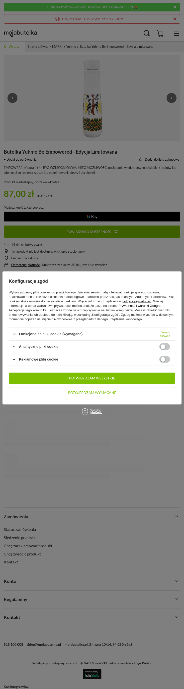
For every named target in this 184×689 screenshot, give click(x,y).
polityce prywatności (136, 301)
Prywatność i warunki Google (139, 305)
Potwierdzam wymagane (92, 392)
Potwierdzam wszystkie (92, 378)
